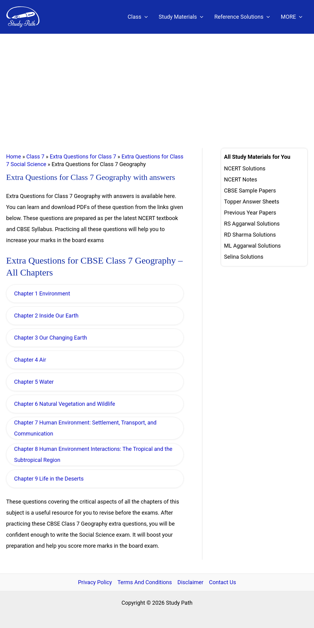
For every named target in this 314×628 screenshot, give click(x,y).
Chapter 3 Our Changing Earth (50, 337)
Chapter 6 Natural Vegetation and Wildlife (64, 404)
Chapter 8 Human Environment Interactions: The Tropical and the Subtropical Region (93, 454)
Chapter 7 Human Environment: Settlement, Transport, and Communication (85, 428)
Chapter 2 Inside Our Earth (46, 315)
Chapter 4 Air (30, 359)
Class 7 (35, 156)
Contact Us (222, 582)
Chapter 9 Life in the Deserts (49, 478)
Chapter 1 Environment (42, 293)
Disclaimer (191, 582)
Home (13, 156)
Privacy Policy (95, 582)
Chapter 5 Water (34, 382)
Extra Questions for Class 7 (83, 156)
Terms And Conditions (144, 582)
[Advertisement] (157, 80)
